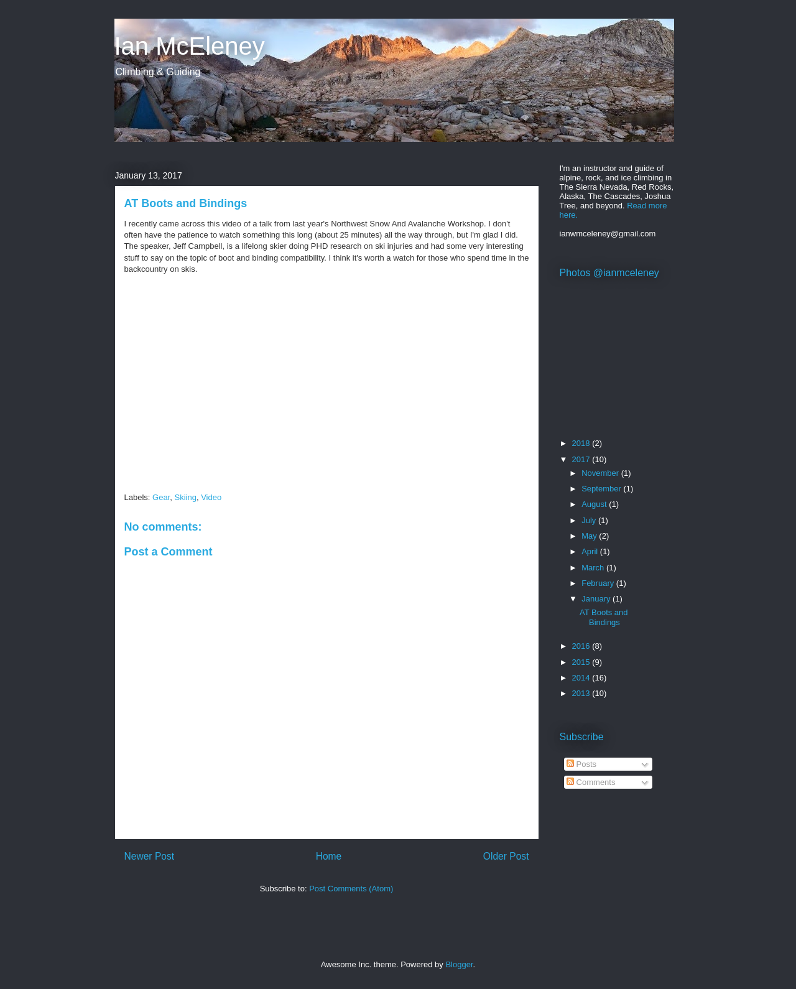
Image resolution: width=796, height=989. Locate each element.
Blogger (459, 964)
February (598, 583)
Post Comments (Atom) (351, 888)
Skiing (185, 497)
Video (211, 497)
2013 (582, 693)
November (601, 473)
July (589, 520)
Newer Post (149, 856)
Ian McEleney (189, 46)
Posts (581, 764)
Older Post (506, 856)
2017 (582, 459)
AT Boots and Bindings (604, 617)
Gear (161, 497)
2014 (582, 677)
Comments (591, 782)
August (595, 504)
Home (329, 856)
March (593, 567)
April (590, 551)
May (590, 536)
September (602, 488)
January (597, 598)
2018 (582, 443)
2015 (582, 662)
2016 (582, 646)
